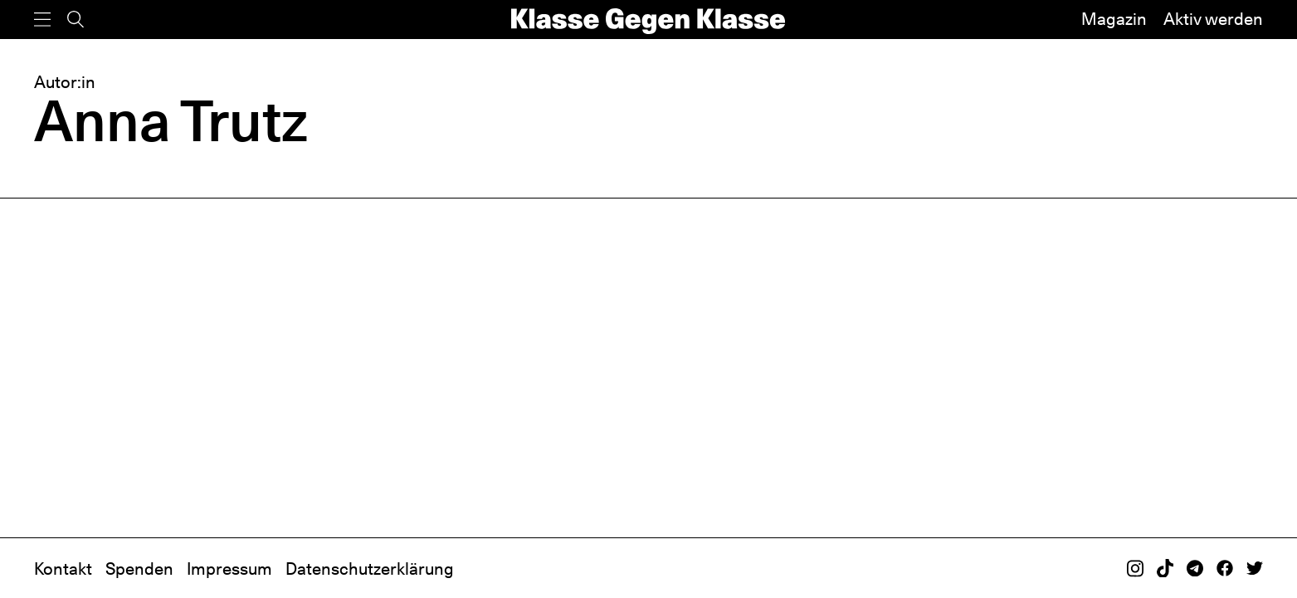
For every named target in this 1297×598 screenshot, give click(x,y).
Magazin (1114, 19)
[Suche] (75, 19)
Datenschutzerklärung (369, 569)
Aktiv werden (1213, 19)
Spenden (139, 569)
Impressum (229, 569)
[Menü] (42, 19)
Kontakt (63, 569)
